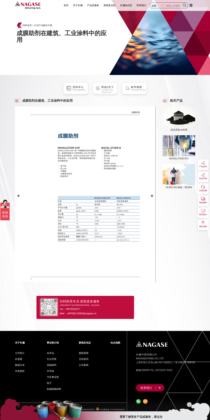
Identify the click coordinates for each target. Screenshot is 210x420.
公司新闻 (83, 365)
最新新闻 (83, 353)
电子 (49, 383)
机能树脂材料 (54, 389)
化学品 (50, 353)
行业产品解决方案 (43, 25)
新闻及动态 (110, 5)
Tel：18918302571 (74, 309)
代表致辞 (20, 371)
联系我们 (141, 5)
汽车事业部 (53, 377)
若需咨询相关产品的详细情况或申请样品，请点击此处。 (83, 305)
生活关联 (51, 359)
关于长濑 (78, 5)
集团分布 (20, 365)
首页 (66, 5)
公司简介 (20, 353)
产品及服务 (93, 5)
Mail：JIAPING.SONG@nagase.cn (83, 313)
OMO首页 (27, 25)
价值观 (18, 359)
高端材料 (51, 365)
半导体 (50, 371)
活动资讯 (83, 359)
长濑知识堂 (126, 5)
